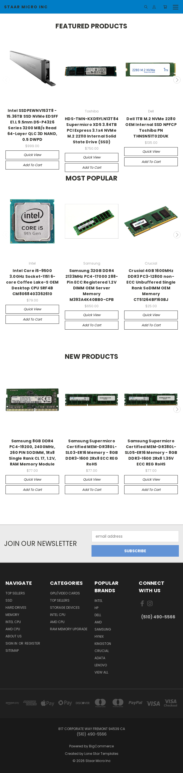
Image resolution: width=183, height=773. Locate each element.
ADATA (100, 658)
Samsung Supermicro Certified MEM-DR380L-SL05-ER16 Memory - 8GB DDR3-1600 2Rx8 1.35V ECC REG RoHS (151, 452)
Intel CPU (13, 622)
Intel (98, 600)
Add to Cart (32, 165)
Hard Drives (15, 607)
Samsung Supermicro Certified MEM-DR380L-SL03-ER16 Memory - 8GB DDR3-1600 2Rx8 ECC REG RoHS (91, 452)
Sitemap (12, 650)
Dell (98, 615)
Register (32, 643)
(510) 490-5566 (158, 617)
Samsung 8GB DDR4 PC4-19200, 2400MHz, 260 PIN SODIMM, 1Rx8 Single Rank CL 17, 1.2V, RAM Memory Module (32, 452)
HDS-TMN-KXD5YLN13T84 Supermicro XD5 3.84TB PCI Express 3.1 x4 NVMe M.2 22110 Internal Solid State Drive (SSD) (91, 130)
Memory (12, 614)
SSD (8, 600)
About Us (13, 636)
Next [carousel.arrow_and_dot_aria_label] (177, 80)
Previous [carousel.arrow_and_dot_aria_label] (6, 80)
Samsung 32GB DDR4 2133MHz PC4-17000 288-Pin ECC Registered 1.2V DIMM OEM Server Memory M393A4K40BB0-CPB (91, 285)
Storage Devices (65, 607)
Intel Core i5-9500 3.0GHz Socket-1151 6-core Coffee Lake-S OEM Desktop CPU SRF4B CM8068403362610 (32, 282)
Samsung (103, 629)
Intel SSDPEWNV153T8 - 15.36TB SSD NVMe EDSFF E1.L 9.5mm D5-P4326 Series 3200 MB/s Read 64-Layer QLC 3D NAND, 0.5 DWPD (32, 125)
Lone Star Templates (101, 753)
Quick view (32, 154)
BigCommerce (101, 746)
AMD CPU (12, 629)
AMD (98, 622)
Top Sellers (15, 593)
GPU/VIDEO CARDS (65, 593)
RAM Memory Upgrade (68, 629)
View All (101, 672)
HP (96, 607)
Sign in (11, 643)
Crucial (102, 650)
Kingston (103, 643)
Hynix (99, 636)
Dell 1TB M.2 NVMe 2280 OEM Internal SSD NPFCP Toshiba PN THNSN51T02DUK (151, 127)
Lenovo (101, 665)
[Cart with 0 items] (165, 7)
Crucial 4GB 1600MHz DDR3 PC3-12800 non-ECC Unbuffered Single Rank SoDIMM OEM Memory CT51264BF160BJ (151, 285)
